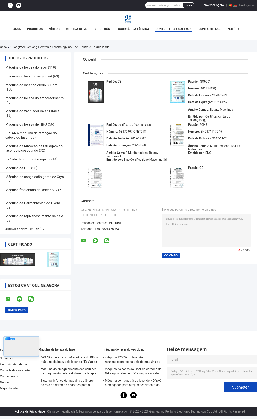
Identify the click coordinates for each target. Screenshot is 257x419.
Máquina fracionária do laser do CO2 (33, 190)
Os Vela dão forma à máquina (28, 159)
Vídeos (54, 29)
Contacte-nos (210, 29)
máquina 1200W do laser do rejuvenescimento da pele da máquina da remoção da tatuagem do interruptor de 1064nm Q (132, 360)
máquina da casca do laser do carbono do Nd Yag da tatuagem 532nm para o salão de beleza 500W (133, 371)
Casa (17, 29)
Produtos (35, 29)
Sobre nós (102, 29)
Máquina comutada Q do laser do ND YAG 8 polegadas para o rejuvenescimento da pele (133, 383)
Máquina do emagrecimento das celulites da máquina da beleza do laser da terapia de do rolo (68, 371)
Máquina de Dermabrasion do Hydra (32, 203)
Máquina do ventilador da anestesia (32, 111)
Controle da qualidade (173, 29)
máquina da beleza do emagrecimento (34, 98)
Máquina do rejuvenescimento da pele (34, 216)
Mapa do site (9, 388)
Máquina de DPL (17, 168)
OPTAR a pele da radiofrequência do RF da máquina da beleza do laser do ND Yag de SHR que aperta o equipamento (69, 360)
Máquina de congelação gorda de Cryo (34, 177)
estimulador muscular (22, 229)
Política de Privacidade (30, 411)
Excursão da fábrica (132, 29)
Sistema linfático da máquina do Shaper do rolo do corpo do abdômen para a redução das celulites (68, 383)
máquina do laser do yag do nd (28, 76)
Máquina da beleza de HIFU (26, 124)
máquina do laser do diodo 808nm (31, 85)
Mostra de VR (76, 29)
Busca (188, 5)
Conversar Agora (213, 5)
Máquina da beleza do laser (26, 67)
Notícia (233, 29)
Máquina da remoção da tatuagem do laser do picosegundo (34, 148)
